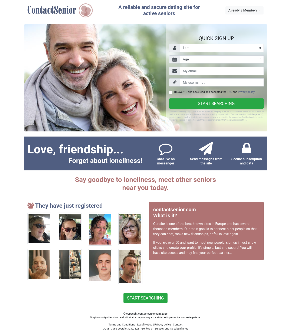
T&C (229, 92)
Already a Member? (243, 10)
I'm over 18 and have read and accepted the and (214, 92)
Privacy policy (246, 92)
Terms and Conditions (122, 324)
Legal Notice (145, 324)
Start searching (216, 103)
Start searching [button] (145, 298)
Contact (177, 324)
